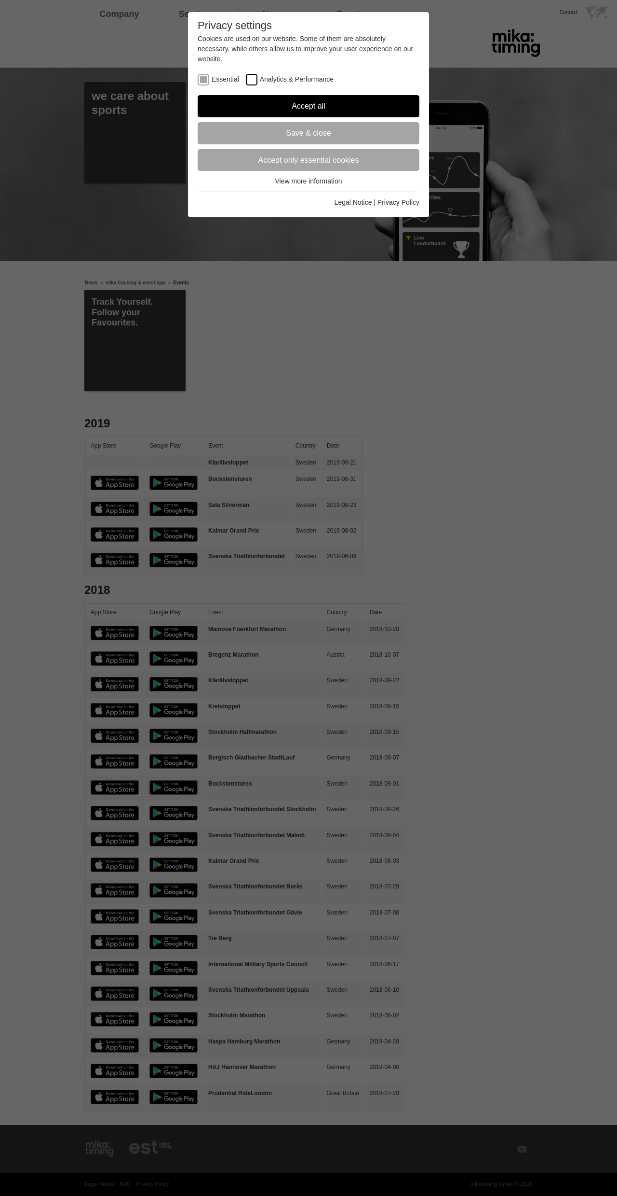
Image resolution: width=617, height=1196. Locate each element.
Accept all (308, 106)
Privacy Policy (398, 202)
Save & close (308, 133)
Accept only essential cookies (308, 160)
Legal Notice (353, 202)
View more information (308, 181)
